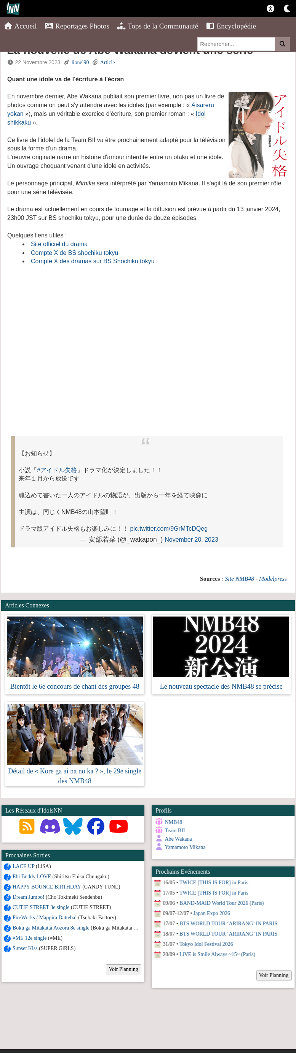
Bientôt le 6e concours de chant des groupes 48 (74, 686)
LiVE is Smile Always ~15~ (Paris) (216, 954)
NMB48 (173, 822)
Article (107, 62)
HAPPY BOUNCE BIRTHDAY (47, 887)
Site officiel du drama (59, 244)
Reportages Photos (77, 26)
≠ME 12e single (29, 938)
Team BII (174, 830)
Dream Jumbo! (29, 897)
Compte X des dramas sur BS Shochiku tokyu (93, 261)
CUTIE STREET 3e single (41, 907)
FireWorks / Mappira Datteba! (45, 917)
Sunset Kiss (25, 948)
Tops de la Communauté (157, 26)
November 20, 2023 (191, 539)
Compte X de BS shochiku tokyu (74, 253)
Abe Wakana (177, 839)
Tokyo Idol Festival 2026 (205, 943)
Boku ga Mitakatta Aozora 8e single (51, 928)
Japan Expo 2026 (211, 912)
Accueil (20, 26)
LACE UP (23, 866)
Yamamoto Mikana (184, 847)
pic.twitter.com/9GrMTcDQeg (169, 528)
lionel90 (80, 62)
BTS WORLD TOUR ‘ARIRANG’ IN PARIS (228, 923)
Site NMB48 (239, 579)
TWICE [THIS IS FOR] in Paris (213, 882)
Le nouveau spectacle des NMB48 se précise (221, 686)
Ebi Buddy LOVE (32, 876)
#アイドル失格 (57, 470)
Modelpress (273, 579)
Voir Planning (123, 969)
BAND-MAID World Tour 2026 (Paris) (221, 902)
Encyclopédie (231, 26)
